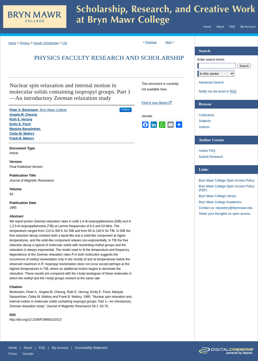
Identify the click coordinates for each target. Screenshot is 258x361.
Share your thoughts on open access (224, 214)
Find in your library (157, 103)
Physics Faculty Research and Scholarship (109, 57)
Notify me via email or (217, 91)
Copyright (27, 353)
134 (64, 43)
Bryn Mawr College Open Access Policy (226, 180)
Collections (206, 115)
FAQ (42, 348)
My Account (60, 348)
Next (169, 42)
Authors (204, 127)
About (28, 348)
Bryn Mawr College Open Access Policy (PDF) (226, 188)
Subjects (205, 121)
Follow (125, 109)
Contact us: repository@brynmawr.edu (225, 208)
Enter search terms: (211, 59)
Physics (25, 43)
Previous (151, 42)
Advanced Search (211, 82)
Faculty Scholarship (46, 43)
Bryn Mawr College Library (217, 196)
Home (12, 43)
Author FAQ (207, 151)
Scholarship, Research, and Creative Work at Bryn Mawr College (162, 16)
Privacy (12, 353)
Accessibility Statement (91, 348)
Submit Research (211, 157)
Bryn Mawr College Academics (220, 202)
